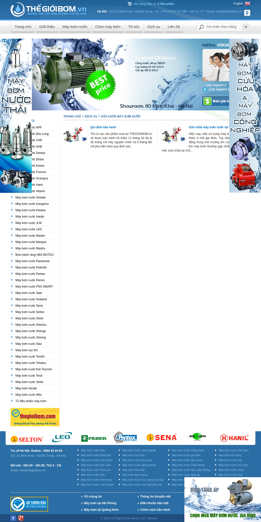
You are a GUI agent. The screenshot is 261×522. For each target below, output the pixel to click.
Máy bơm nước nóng (231, 469)
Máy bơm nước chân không (188, 465)
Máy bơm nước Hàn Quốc (96, 460)
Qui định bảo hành (103, 127)
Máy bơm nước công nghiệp (139, 450)
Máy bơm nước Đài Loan (96, 465)
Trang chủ (72, 116)
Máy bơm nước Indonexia (96, 479)
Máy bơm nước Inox (231, 474)
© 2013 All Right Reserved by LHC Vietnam (129, 518)
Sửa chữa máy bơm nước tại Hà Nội (213, 127)
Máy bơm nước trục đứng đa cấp (142, 484)
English (238, 3)
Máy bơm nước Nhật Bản (96, 455)
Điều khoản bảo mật (154, 503)
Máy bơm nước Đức (93, 474)
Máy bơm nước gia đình (186, 455)
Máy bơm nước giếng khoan (139, 465)
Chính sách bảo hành (155, 509)
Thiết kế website (171, 518)
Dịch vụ (91, 116)
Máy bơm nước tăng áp (186, 474)
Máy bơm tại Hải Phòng (100, 503)
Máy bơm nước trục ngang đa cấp (142, 479)
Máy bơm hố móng (230, 455)
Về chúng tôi (93, 496)
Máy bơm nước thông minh (188, 450)
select (245, 27)
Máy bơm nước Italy (93, 450)
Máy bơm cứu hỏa (133, 455)
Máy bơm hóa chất (133, 469)
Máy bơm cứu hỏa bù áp (137, 460)
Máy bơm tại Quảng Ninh (101, 509)
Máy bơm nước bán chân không (191, 469)
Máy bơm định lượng (134, 474)
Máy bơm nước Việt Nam (234, 450)
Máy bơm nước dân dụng (187, 460)
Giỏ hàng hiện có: (154, 4)
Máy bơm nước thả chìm (233, 465)
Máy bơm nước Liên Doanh (97, 484)
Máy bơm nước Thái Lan (95, 469)
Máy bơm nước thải (230, 460)
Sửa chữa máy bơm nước (121, 116)
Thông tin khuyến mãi (155, 496)
